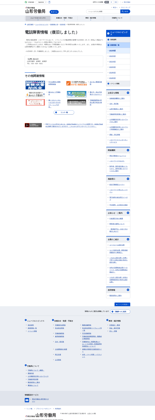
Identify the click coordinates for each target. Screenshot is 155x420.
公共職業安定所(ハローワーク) (38, 374)
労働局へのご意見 (120, 312)
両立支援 (58, 353)
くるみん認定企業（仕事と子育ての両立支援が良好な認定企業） (118, 261)
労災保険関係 (86, 332)
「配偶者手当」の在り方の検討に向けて (118, 231)
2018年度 (112, 78)
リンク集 (29, 406)
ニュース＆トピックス (119, 33)
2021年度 (112, 61)
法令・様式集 (114, 104)
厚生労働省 (127, 2)
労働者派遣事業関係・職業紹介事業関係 (92, 336)
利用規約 (58, 406)
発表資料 (113, 39)
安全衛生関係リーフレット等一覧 (92, 328)
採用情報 (118, 290)
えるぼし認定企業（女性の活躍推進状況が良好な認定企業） (118, 280)
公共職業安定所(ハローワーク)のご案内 (118, 121)
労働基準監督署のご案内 (117, 114)
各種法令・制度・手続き (64, 320)
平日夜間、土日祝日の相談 (118, 205)
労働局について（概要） (36, 368)
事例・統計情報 (115, 320)
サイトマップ (125, 7)
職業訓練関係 (86, 324)
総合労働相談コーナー (117, 185)
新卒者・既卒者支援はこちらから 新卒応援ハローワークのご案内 (118, 169)
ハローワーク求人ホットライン (118, 191)
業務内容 (31, 371)
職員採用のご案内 (115, 296)
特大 (116, 2)
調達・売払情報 (114, 135)
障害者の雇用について (117, 224)
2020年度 (112, 67)
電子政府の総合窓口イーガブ (118, 199)
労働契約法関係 (60, 324)
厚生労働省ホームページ (117, 156)
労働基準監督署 (33, 377)
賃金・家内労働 (114, 327)
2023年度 (112, 50)
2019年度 (112, 72)
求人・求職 (113, 330)
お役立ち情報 (118, 93)
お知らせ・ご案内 (118, 213)
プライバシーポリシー (43, 406)
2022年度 (112, 56)
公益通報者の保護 (61, 348)
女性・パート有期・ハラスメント (92, 354)
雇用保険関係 (59, 335)
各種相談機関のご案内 (117, 98)
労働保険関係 (59, 332)
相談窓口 (118, 179)
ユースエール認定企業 (117, 245)
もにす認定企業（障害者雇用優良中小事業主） (118, 252)
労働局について (34, 364)
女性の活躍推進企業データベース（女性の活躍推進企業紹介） (118, 270)
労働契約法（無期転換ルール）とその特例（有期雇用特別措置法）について (92, 343)
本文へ (115, 7)
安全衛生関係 (59, 327)
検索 (126, 11)
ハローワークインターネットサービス (118, 141)
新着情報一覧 (114, 45)
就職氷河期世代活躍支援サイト (92, 349)
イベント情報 (114, 83)
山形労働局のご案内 (116, 109)
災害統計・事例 (114, 324)
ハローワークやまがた (117, 161)
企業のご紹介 (118, 240)
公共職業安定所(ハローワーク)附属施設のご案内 (118, 128)
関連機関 (118, 150)
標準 (106, 2)
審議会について (33, 383)
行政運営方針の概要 (116, 219)
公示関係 (58, 358)
